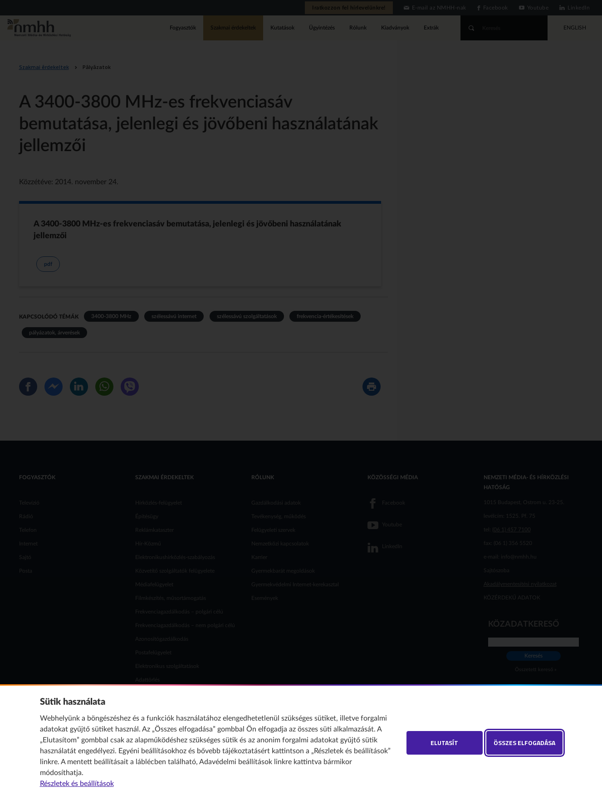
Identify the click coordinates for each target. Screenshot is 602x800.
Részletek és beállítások (77, 783)
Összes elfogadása (524, 742)
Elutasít (444, 742)
